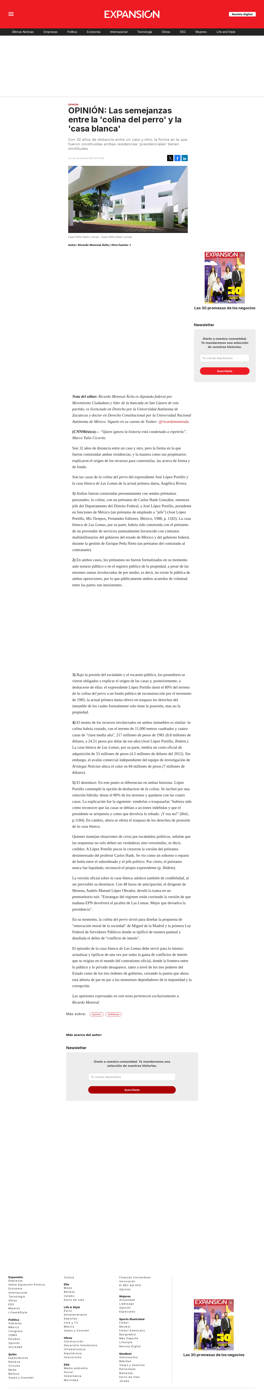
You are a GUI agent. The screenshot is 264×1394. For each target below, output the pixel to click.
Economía (93, 32)
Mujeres (201, 32)
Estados (14, 1338)
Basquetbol (127, 1334)
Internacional (118, 32)
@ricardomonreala (174, 421)
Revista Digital (242, 14)
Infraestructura (75, 1349)
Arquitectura (73, 1353)
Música (69, 1326)
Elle (66, 1284)
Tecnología (144, 32)
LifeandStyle (17, 1312)
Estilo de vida (74, 1299)
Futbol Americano (132, 1330)
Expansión (15, 1277)
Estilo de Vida (129, 1377)
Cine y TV (71, 1322)
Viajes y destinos (132, 1365)
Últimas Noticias (23, 32)
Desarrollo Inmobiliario (81, 1345)
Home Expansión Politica (26, 1284)
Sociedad (15, 1347)
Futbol (124, 1322)
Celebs (69, 1295)
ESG (183, 32)
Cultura (69, 1277)
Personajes (127, 1369)
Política (72, 32)
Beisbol (125, 1326)
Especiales (127, 1311)
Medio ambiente (76, 1368)
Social (68, 1372)
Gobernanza (73, 1376)
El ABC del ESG (130, 1285)
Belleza (14, 1373)
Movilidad (71, 1380)
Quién (12, 1354)
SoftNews (113, 1014)
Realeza (14, 1361)
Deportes (71, 1318)
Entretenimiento (75, 1314)
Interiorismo (73, 1357)
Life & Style (72, 1307)
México (13, 1327)
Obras (166, 32)
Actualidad (127, 1299)
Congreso (15, 1331)
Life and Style (225, 32)
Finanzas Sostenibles (135, 1277)
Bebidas (125, 1361)
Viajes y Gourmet (21, 1377)
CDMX (12, 1335)
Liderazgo (126, 1303)
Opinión (73, 104)
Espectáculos (18, 1357)
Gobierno (15, 1323)
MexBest (125, 1353)
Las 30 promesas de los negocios (224, 308)
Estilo (68, 1310)
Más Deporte (128, 1338)
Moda (12, 1369)
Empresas (50, 32)
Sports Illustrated (131, 1319)
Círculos (14, 1365)
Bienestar (126, 1373)
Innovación (127, 1281)
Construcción (73, 1341)
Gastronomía (128, 1357)
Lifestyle (126, 1342)
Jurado (124, 1380)
